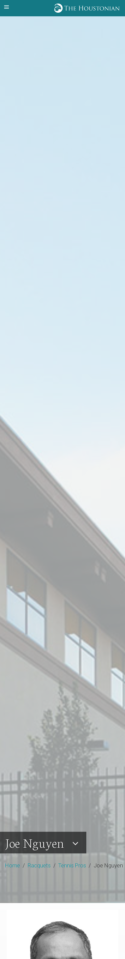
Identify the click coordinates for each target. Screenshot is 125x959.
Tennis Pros (72, 865)
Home (12, 865)
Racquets (39, 865)
